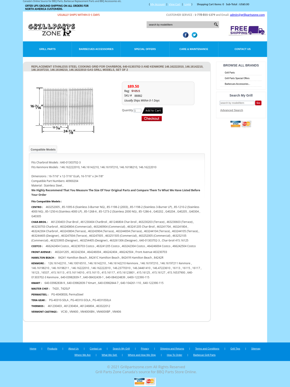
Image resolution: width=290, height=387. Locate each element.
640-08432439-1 (93, 277)
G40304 (194, 211)
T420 (56, 288)
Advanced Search (231, 110)
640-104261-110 (131, 283)
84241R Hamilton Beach (136, 258)
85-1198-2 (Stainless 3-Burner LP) (151, 207)
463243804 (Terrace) (73, 231)
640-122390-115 (153, 283)
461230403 (55, 306)
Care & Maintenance (193, 49)
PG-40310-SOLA (80, 300)
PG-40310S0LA (101, 300)
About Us (73, 348)
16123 (35, 272)
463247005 (96, 236)
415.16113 (57, 272)
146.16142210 (97, 263)
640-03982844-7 (108, 283)
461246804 (87, 306)
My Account (157, 4)
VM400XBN (87, 312)
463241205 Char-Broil (141, 227)
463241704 (164, 227)
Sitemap (255, 348)
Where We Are (82, 355)
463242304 (78, 252)
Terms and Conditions (207, 348)
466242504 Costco (184, 246)
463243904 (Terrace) (101, 231)
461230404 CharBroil (93, 222)
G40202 (158, 211)
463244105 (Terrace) (185, 231)
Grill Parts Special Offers (237, 78)
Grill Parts (47, 49)
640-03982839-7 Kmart (81, 283)
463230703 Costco (82, 246)
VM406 (116, 312)
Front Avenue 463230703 (151, 252)
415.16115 (92, 272)
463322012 (103, 306)
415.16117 (108, 272)
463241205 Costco (108, 246)
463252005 (53, 207)
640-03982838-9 (54, 283)
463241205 (62, 252)
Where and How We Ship (142, 355)
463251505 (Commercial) (121, 236)
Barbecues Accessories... (237, 84)
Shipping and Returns (172, 348)
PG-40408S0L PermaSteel (67, 294)
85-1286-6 (145, 211)
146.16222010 (80, 268)
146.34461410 (141, 268)
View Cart (174, 4)
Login (187, 4)
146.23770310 (121, 268)
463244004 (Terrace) (129, 231)
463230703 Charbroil (44, 227)
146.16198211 (60, 268)
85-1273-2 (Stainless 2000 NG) (118, 211)
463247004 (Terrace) (74, 236)
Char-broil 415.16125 (175, 240)
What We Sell (110, 355)
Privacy (145, 348)
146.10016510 (77, 263)
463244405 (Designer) (45, 236)
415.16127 (158, 272)
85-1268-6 (90, 211)
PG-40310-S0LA (58, 300)
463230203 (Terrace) (151, 222)
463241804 (180, 227)
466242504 (126, 252)
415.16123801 (126, 272)
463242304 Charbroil (44, 231)
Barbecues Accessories (96, 49)
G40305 (36, 216)
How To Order (174, 355)
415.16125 (143, 272)
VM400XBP (103, 312)
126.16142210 (57, 263)
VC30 (64, 312)
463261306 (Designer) (123, 240)
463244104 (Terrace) (157, 231)
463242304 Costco (134, 246)
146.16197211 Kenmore (175, 263)
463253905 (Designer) (64, 240)
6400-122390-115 (138, 277)
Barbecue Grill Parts (204, 355)
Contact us (96, 348)
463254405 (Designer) (94, 240)
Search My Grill (121, 348)
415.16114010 (75, 272)
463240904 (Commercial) (109, 227)
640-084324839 (115, 277)
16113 (176, 268)
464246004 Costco (159, 246)
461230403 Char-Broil (64, 222)
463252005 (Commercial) (154, 236)
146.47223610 (161, 268)
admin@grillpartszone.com (247, 15)
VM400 (74, 312)
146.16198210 (40, 268)
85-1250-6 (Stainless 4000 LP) (63, 211)
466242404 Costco (58, 246)
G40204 (170, 211)
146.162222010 (101, 268)
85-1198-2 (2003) (117, 207)
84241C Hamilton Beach (104, 258)
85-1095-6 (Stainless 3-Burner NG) (83, 207)
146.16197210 (149, 263)
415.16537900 (176, 272)
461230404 (71, 306)
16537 (45, 272)
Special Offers (145, 49)
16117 (196, 268)
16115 (186, 268)
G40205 (182, 211)
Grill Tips (235, 348)
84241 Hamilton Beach (72, 258)
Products (52, 348)
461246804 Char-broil (123, 222)
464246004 (94, 252)
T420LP (65, 288)
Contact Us (242, 49)
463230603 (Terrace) (179, 222)
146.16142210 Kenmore (123, 263)
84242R (158, 258)
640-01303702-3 (149, 240)
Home (33, 348)
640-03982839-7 (71, 277)
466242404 (110, 252)
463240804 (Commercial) (76, 227)
